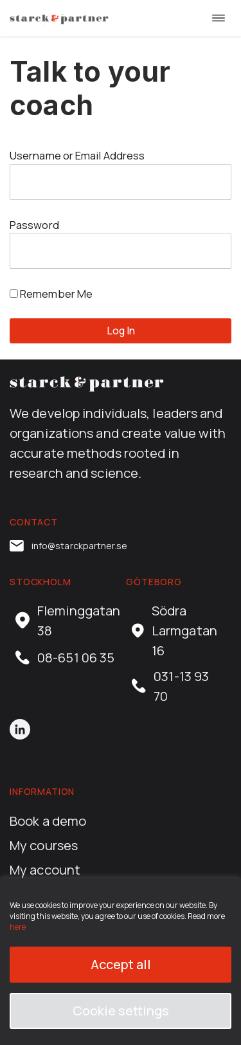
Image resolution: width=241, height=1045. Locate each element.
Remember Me (51, 293)
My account (45, 869)
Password (34, 224)
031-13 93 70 (170, 686)
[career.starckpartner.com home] (59, 17)
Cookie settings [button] (121, 1010)
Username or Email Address (77, 155)
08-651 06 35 (64, 657)
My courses (44, 845)
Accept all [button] (121, 964)
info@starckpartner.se (68, 546)
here (18, 927)
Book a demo (48, 821)
